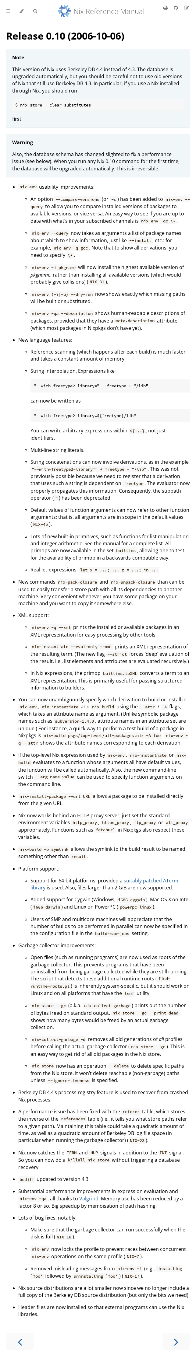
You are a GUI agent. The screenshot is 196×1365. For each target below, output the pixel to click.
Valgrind (88, 1198)
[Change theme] (21, 11)
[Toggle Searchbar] (35, 11)
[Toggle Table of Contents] (8, 11)
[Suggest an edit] (186, 7)
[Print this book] (166, 7)
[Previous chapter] (20, 1341)
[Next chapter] (176, 1341)
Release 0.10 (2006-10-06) (65, 35)
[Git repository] (176, 7)
